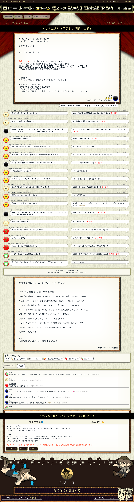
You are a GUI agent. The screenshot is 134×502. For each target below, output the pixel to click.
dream (12, 127)
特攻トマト (15, 227)
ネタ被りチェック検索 (41, 17)
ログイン (120, 1)
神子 (110, 96)
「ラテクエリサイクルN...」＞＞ (118, 23)
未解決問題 (8, 17)
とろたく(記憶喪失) (16, 136)
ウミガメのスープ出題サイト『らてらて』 (15, 1)
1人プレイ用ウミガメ (22, 498)
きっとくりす (15, 110)
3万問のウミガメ (113, 498)
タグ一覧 (28, 17)
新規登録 (128, 1)
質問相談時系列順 (9, 366)
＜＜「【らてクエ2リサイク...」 (16, 23)
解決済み (18, 17)
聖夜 (13, 251)
